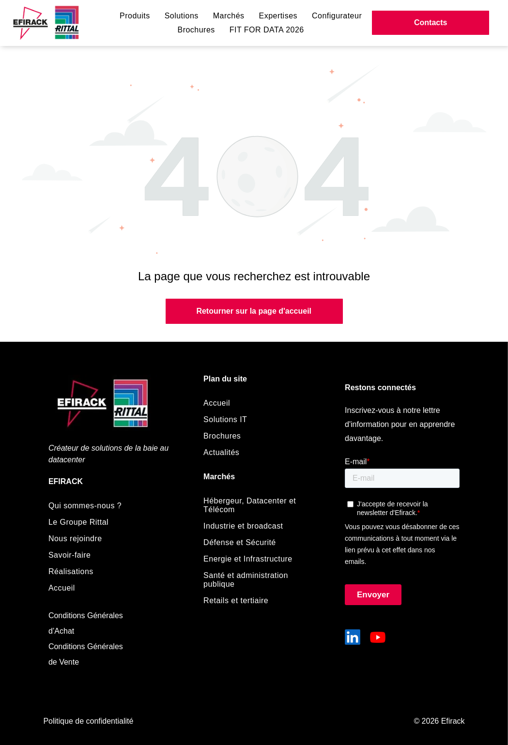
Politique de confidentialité (88, 721)
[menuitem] (134, 16)
